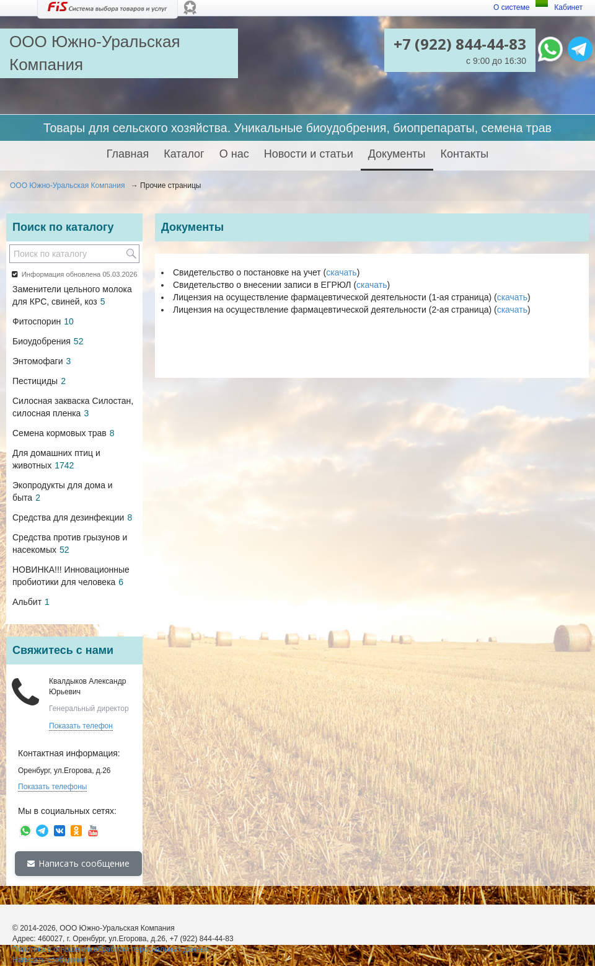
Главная (128, 154)
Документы (397, 154)
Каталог (184, 154)
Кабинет (568, 7)
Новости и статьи (308, 154)
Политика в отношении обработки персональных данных (110, 949)
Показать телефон (81, 726)
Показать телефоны (52, 786)
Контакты (465, 154)
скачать (341, 272)
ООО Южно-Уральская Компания (67, 185)
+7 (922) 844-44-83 (460, 44)
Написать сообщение (78, 863)
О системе (511, 7)
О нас (234, 154)
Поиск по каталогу (62, 227)
